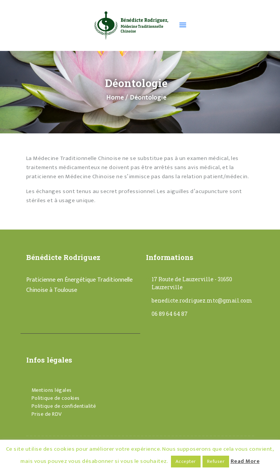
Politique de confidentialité (64, 406)
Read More (245, 461)
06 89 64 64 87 (170, 313)
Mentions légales (52, 390)
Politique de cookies (56, 398)
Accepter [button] (186, 461)
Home (115, 98)
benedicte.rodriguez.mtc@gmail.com (202, 300)
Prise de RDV (47, 414)
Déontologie (47, 382)
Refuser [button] (216, 461)
